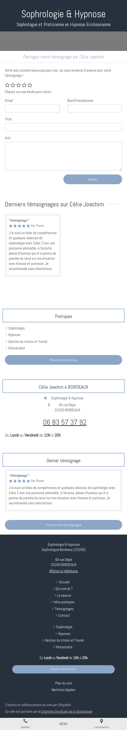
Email (9, 100)
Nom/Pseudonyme (80, 100)
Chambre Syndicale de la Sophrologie (66, 711)
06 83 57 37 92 (65, 422)
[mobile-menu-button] (63, 724)
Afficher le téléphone (63, 571)
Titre (8, 119)
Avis (8, 137)
